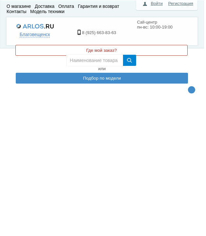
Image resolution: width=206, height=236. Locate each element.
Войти (157, 3)
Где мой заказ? (101, 50)
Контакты (16, 11)
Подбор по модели (102, 78)
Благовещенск (35, 34)
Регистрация (180, 3)
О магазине (19, 6)
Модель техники (47, 11)
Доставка (44, 6)
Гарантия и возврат (98, 6)
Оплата (66, 6)
